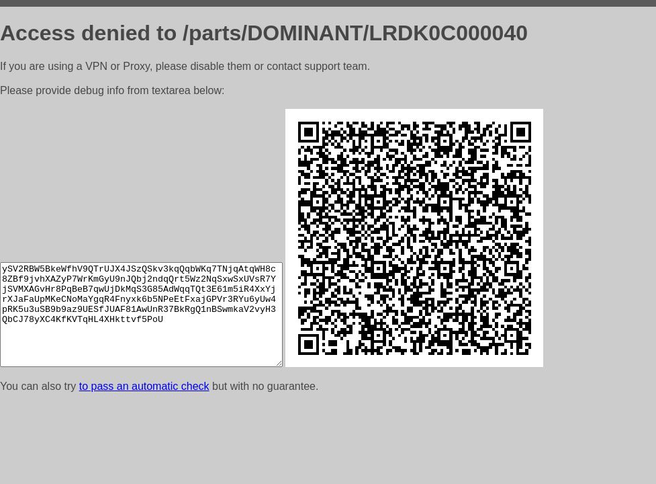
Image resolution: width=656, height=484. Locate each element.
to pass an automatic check (144, 386)
